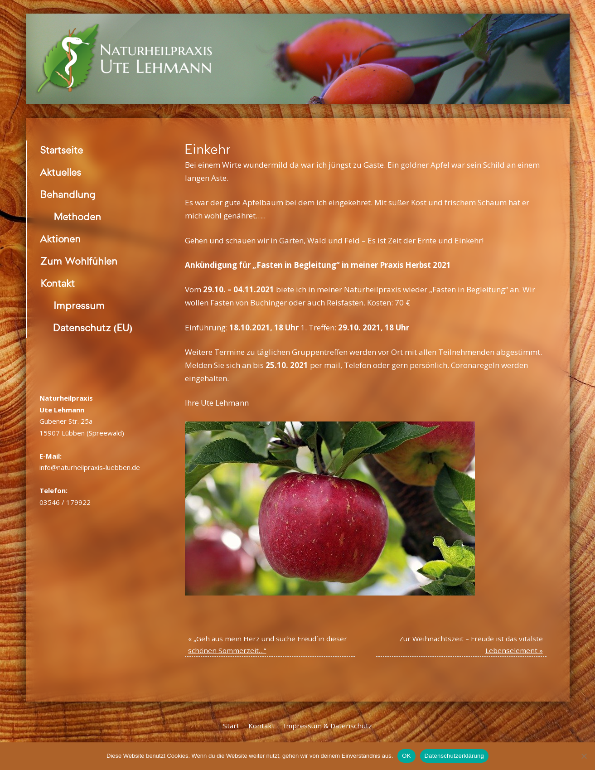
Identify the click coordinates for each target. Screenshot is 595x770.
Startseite (61, 150)
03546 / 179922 (65, 502)
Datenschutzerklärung (454, 755)
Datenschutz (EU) (93, 328)
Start (231, 725)
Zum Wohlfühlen (78, 261)
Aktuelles (60, 172)
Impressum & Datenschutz (328, 725)
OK (406, 755)
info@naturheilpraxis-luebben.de (89, 467)
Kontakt (57, 283)
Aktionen (60, 239)
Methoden (77, 217)
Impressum (79, 305)
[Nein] (583, 755)
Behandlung (68, 194)
